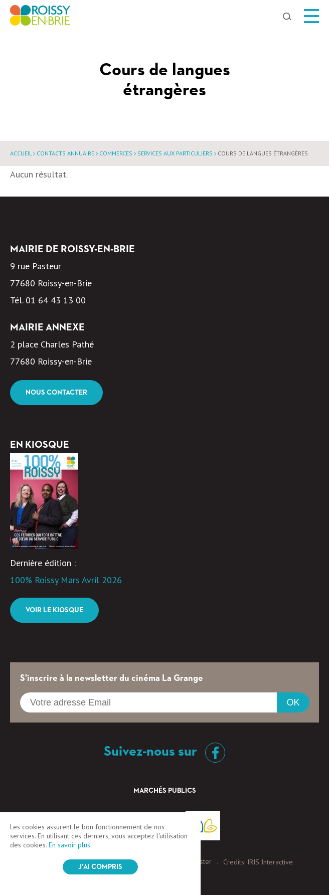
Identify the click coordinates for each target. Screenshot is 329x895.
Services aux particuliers (175, 153)
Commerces (115, 153)
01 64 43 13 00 (56, 300)
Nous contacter (56, 392)
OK (292, 702)
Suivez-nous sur (164, 752)
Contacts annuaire (65, 153)
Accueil (21, 153)
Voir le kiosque (54, 610)
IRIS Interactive (270, 861)
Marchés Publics (164, 790)
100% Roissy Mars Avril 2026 (66, 580)
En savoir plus (69, 844)
